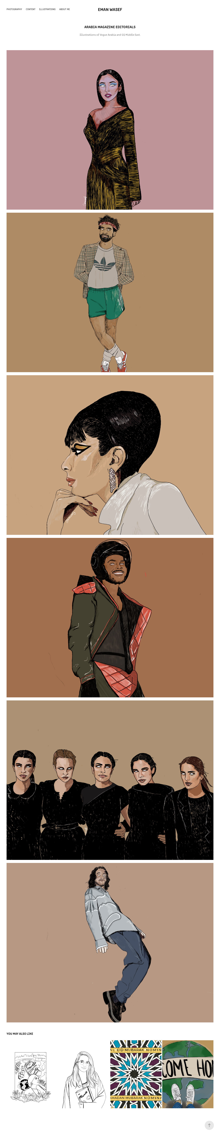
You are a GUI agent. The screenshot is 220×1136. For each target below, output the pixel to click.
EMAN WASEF (110, 9)
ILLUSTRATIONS (47, 9)
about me (64, 9)
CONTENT (30, 9)
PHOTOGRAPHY (14, 9)
